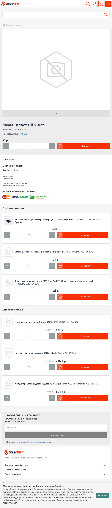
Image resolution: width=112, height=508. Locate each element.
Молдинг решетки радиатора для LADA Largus (38, 383)
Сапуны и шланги (14, 25)
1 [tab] (56, 113)
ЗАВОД (23, 133)
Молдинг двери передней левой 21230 (33, 322)
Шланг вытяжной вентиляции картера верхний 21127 (41, 251)
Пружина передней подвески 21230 (32, 353)
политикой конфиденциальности (34, 442)
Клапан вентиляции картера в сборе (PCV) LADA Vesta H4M (44, 219)
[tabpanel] (56, 69)
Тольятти (18, 170)
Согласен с (28, 442)
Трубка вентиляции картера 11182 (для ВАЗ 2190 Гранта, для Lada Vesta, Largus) (53, 281)
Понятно (102, 495)
